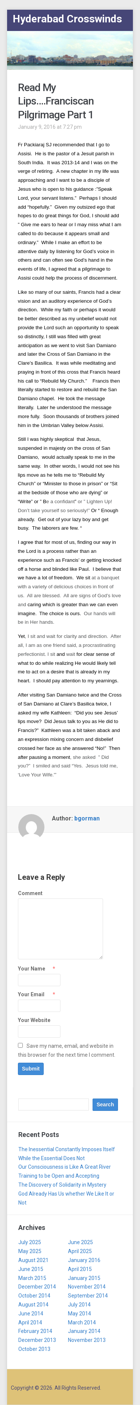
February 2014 (35, 1331)
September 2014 (88, 1296)
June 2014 (30, 1314)
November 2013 (87, 1340)
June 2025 (80, 1242)
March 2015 (32, 1278)
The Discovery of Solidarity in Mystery (62, 1185)
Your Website (34, 1020)
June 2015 (30, 1269)
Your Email (31, 994)
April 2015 (80, 1269)
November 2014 (87, 1287)
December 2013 (37, 1340)
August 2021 (33, 1260)
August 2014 (33, 1305)
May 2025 (29, 1251)
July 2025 (29, 1242)
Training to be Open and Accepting (58, 1176)
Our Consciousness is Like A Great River (64, 1167)
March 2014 (82, 1322)
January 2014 (84, 1331)
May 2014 (79, 1314)
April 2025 (80, 1251)
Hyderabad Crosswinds (67, 19)
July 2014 (79, 1305)
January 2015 (84, 1278)
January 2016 (84, 1260)
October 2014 (34, 1296)
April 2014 (30, 1322)
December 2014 (37, 1287)
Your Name (31, 969)
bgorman (87, 818)
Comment (30, 893)
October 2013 (34, 1349)
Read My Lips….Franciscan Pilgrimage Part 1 (56, 101)
